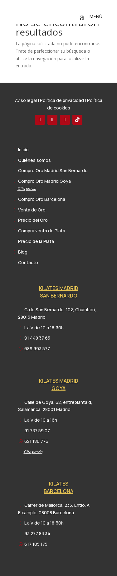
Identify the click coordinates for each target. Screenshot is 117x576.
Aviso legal (26, 100)
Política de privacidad (62, 100)
